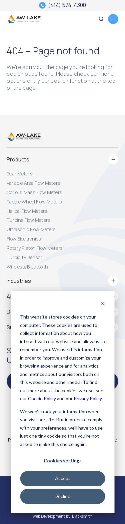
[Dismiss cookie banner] (102, 304)
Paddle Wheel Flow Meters (34, 201)
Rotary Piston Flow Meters (35, 248)
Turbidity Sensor (24, 257)
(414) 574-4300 (67, 5)
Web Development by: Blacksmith (62, 516)
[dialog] (62, 402)
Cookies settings (63, 460)
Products (62, 159)
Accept (62, 478)
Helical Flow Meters (27, 211)
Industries (62, 281)
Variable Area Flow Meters (33, 183)
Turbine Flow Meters (28, 220)
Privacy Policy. (88, 398)
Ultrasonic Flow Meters (31, 229)
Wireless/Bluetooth (27, 267)
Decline (62, 496)
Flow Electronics (24, 238)
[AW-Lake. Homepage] (23, 19)
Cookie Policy (42, 398)
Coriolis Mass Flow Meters (34, 192)
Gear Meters (20, 173)
